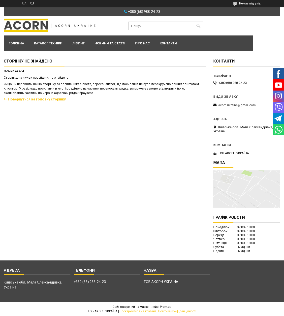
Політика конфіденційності (177, 311)
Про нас (142, 43)
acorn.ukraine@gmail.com (237, 105)
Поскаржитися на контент (138, 311)
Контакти (168, 43)
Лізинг (78, 43)
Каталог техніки (48, 43)
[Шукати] (198, 26)
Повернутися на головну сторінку (37, 99)
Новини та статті (110, 43)
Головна (16, 43)
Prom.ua (165, 307)
